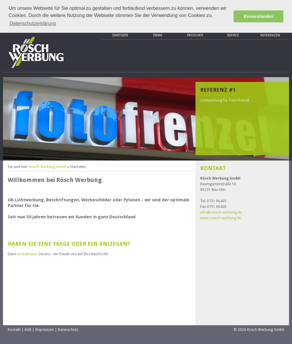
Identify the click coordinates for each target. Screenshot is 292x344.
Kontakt (14, 330)
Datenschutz (68, 330)
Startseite (120, 35)
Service (233, 35)
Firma (157, 35)
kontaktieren (27, 254)
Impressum (44, 330)
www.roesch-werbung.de (220, 218)
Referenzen (270, 35)
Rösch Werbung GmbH (47, 167)
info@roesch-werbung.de (221, 212)
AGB (27, 330)
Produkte (195, 35)
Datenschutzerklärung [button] (33, 23)
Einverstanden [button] (258, 16)
